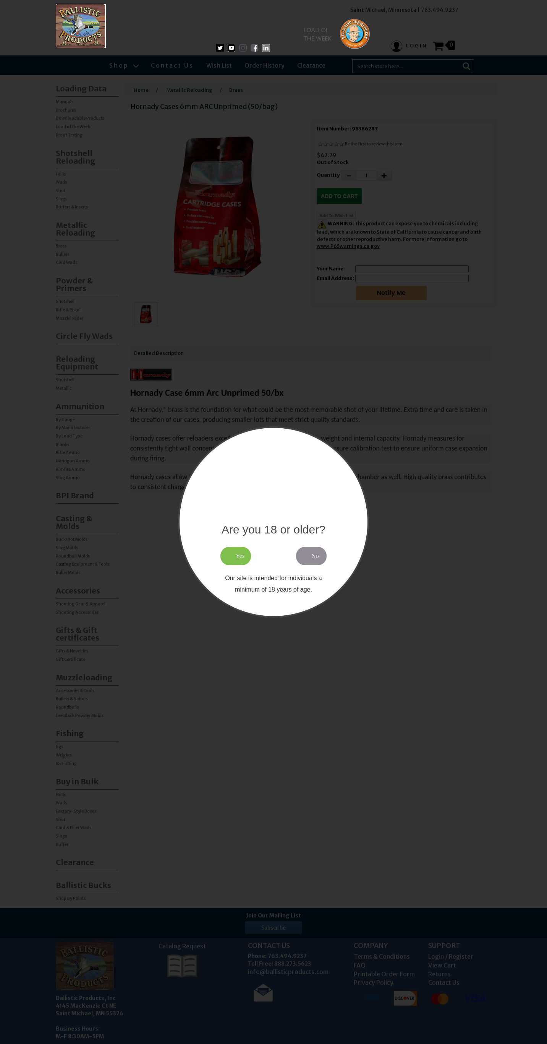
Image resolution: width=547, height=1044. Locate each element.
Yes (240, 556)
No (315, 556)
